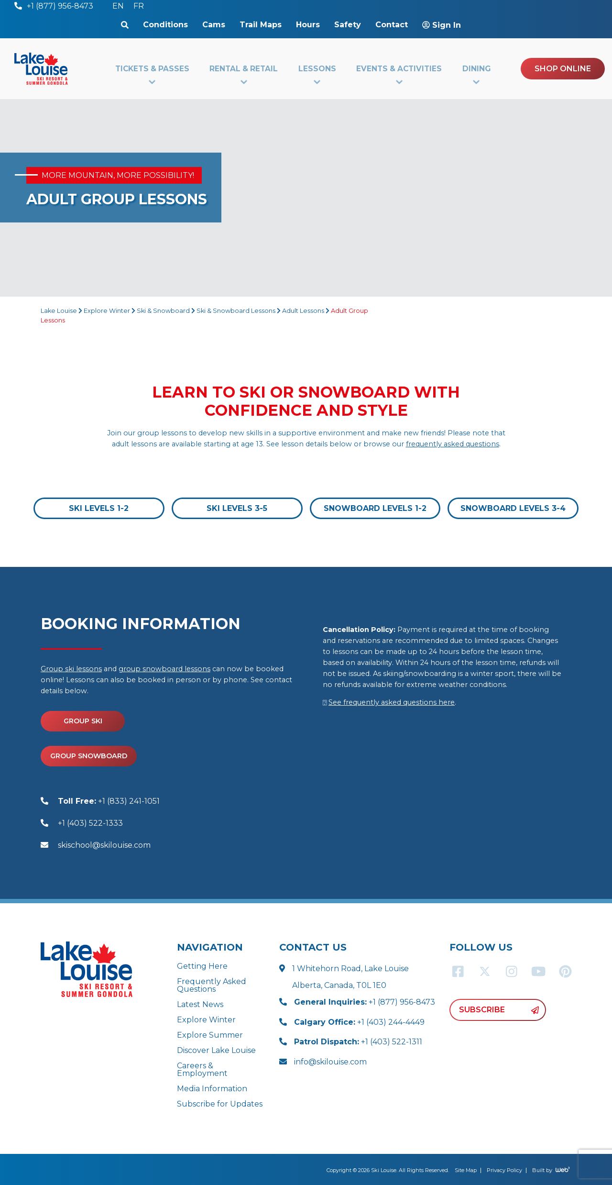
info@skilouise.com (330, 1061)
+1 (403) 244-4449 (359, 1022)
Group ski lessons (71, 668)
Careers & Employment (202, 1069)
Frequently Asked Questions (211, 985)
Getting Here (202, 966)
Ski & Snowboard (163, 310)
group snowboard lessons (164, 668)
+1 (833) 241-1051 (109, 801)
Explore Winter (107, 310)
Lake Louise (59, 310)
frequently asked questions (452, 444)
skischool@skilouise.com (104, 845)
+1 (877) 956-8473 (364, 1002)
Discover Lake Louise (216, 1050)
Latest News (200, 1004)
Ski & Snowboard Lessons (236, 310)
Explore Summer (210, 1035)
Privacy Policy (504, 1170)
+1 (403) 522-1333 (90, 823)
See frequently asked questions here (391, 702)
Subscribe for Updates (219, 1103)
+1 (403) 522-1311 (358, 1041)
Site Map (466, 1170)
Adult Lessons (303, 310)
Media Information (212, 1088)
